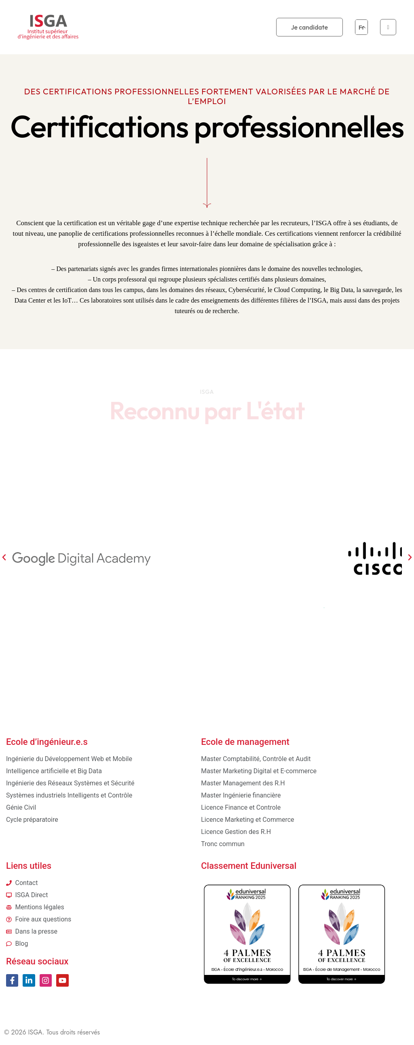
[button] (4, 557)
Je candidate (309, 27)
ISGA (35, 1032)
